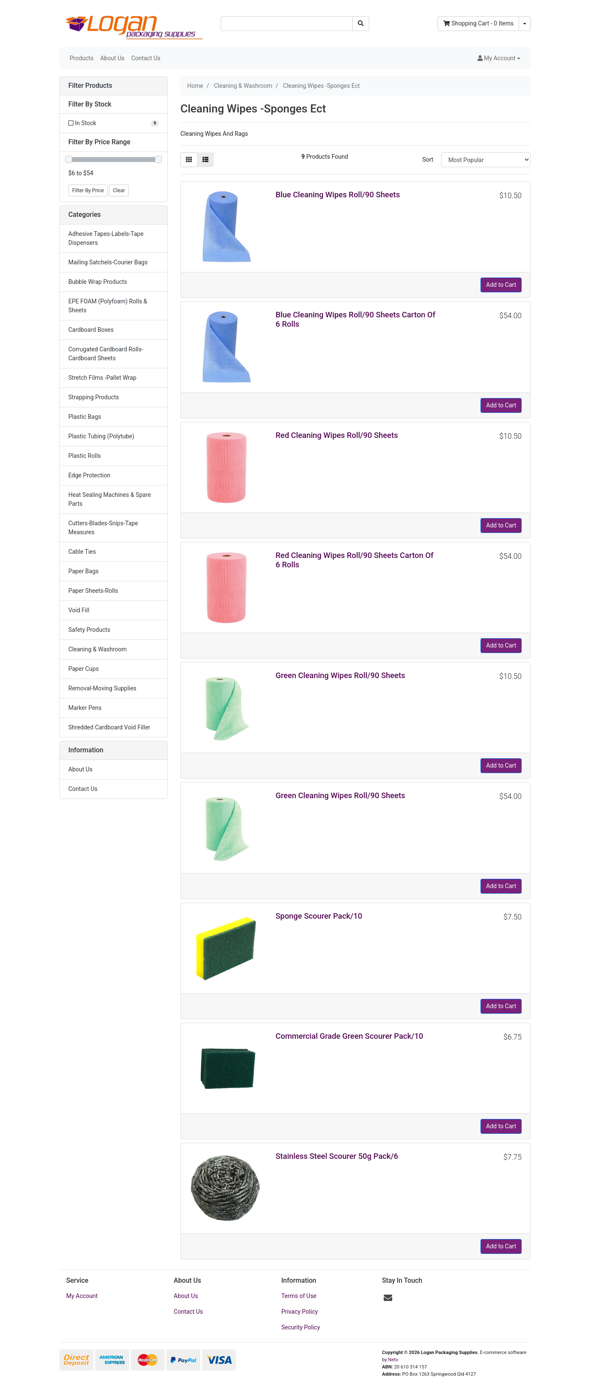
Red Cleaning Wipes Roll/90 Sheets (336, 435)
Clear (119, 190)
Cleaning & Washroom (97, 649)
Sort (427, 159)
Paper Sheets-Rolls (93, 590)
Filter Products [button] (90, 86)
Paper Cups (83, 668)
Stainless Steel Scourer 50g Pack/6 (336, 1156)
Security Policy (300, 1327)
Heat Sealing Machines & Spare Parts (109, 499)
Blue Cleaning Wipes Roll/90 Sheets (337, 194)
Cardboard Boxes (91, 329)
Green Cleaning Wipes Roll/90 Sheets (340, 675)
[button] (499, 58)
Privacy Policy (299, 1311)
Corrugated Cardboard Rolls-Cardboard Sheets (105, 354)
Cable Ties (82, 551)
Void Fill (78, 610)
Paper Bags (83, 571)
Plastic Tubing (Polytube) (101, 436)
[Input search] (287, 23)
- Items (478, 23)
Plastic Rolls (84, 455)
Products (81, 58)
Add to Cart (501, 284)
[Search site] (360, 23)
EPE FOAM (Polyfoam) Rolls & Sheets (107, 306)
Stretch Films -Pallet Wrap (102, 377)
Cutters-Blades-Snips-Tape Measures (103, 527)
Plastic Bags (84, 416)
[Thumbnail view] (188, 159)
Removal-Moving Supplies (102, 688)
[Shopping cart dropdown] (525, 23)
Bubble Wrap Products (97, 281)
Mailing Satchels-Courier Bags (108, 262)
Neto (393, 1360)
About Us (112, 58)
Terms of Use (299, 1295)
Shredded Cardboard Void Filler (109, 727)
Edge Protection (89, 475)
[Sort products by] (486, 159)
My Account (82, 1295)
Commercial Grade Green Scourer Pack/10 (349, 1036)
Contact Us (145, 58)
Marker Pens (84, 707)
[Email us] (388, 1298)
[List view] (205, 159)
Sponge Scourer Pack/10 (318, 915)
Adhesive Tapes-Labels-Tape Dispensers (105, 238)
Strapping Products (93, 397)
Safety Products (89, 629)
